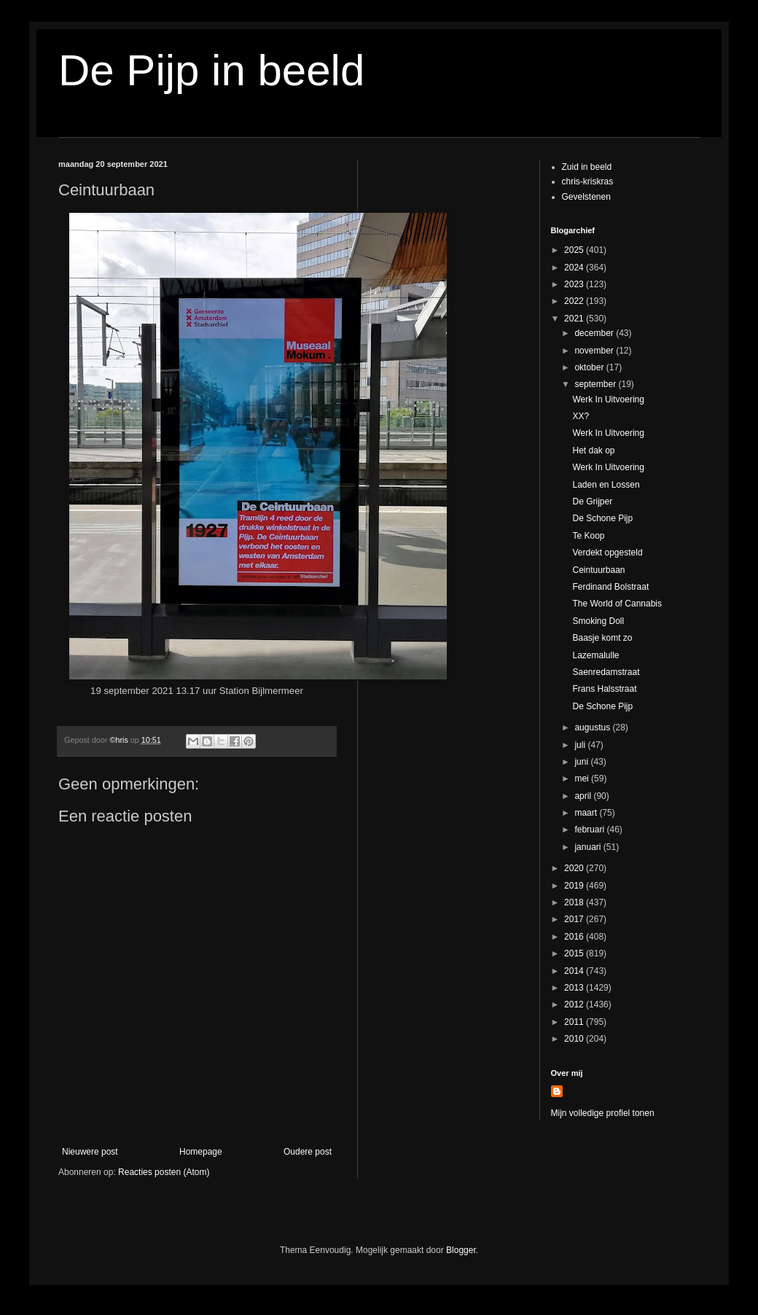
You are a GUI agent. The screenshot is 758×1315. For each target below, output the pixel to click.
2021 (575, 318)
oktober (590, 367)
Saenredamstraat (605, 672)
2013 (575, 988)
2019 (575, 886)
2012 (575, 1004)
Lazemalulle (595, 655)
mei (582, 778)
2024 (575, 267)
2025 (575, 250)
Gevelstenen (586, 197)
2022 (575, 301)
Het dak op (593, 450)
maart (586, 813)
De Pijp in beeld (211, 70)
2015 (575, 953)
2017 (575, 919)
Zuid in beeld (587, 167)
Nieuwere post (90, 1152)
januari (588, 847)
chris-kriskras (588, 181)
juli (580, 745)
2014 (575, 971)
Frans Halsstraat (604, 689)
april (583, 796)
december (595, 333)
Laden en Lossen (605, 485)
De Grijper (592, 501)
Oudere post (308, 1152)
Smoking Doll (598, 621)
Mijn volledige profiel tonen (603, 1113)
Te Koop (588, 536)
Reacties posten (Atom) (163, 1172)
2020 (575, 868)
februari (590, 829)
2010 (575, 1039)
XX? (580, 416)
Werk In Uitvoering (608, 399)
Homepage (200, 1152)
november (595, 351)
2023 (575, 284)
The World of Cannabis (617, 603)
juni (582, 762)
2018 (575, 902)
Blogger (461, 1250)
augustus (593, 727)
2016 (575, 937)
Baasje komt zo (602, 638)
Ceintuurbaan (598, 570)
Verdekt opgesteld (607, 552)
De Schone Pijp (602, 518)
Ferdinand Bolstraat (610, 587)
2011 (575, 1022)
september (596, 384)
